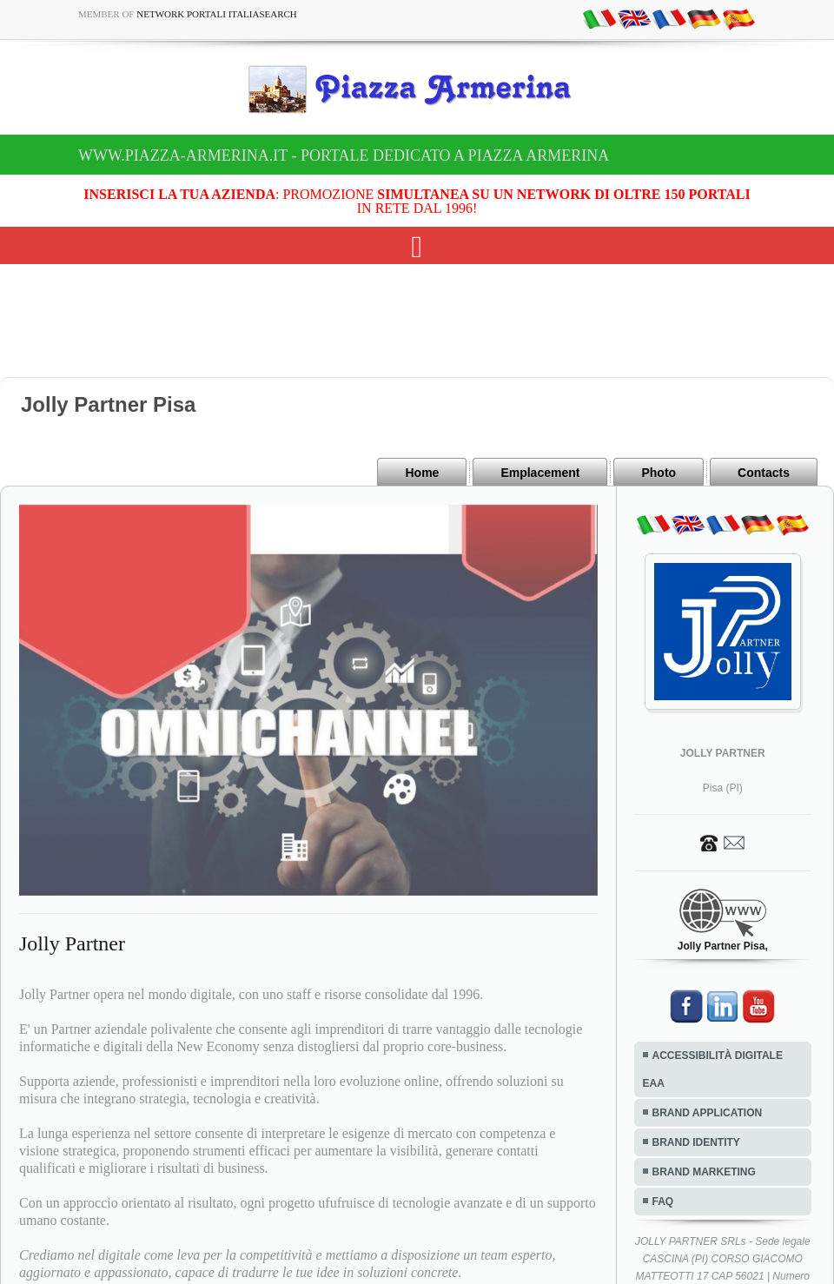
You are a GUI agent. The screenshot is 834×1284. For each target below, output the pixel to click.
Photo (658, 473)
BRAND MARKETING (704, 1172)
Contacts (764, 473)
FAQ (663, 1201)
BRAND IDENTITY (696, 1142)
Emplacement (539, 473)
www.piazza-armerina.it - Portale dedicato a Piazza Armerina (343, 155)
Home (422, 473)
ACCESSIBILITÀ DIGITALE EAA (713, 1069)
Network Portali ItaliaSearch (216, 14)
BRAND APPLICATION (707, 1113)
